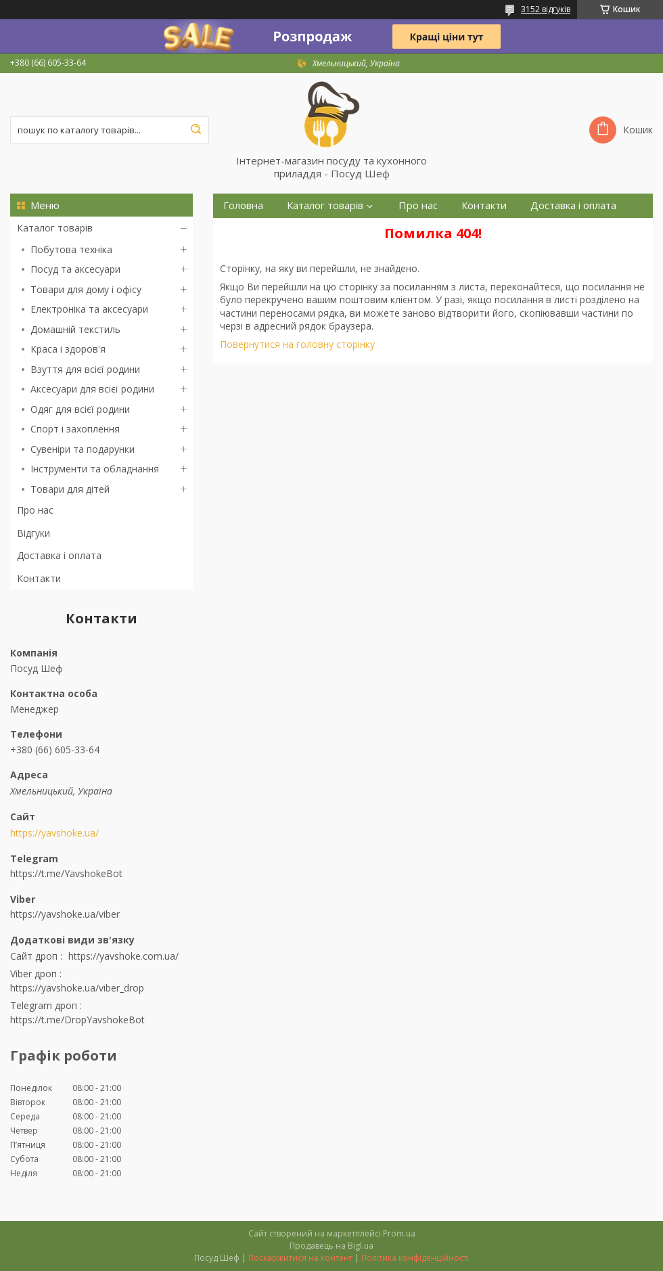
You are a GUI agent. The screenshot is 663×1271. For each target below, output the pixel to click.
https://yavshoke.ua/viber (65, 914)
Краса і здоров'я (68, 348)
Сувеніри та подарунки (82, 449)
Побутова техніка (71, 249)
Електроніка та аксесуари (89, 309)
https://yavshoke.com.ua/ (123, 956)
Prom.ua (399, 1233)
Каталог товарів (55, 227)
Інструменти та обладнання (94, 468)
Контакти (39, 578)
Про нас (35, 510)
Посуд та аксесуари (75, 269)
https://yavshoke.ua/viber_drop (77, 987)
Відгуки (33, 533)
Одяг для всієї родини (80, 409)
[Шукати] (195, 129)
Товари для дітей (70, 489)
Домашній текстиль (75, 329)
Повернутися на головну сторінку (297, 344)
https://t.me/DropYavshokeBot (77, 1019)
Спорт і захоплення (75, 428)
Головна (243, 205)
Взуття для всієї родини (85, 369)
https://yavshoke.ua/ (54, 833)
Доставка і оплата (59, 555)
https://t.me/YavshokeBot (66, 873)
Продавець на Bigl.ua (331, 1245)
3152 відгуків (545, 9)
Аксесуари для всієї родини (92, 388)
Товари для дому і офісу (85, 289)
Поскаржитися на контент (300, 1258)
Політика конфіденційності (415, 1258)
